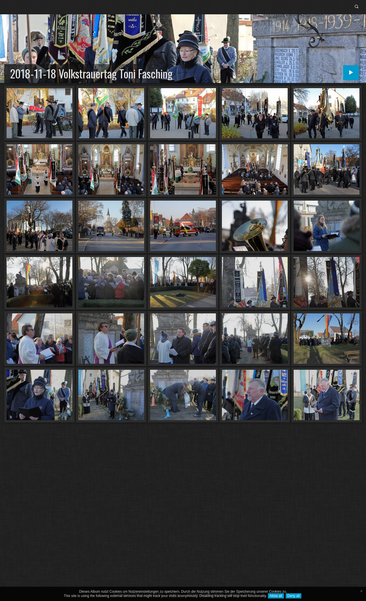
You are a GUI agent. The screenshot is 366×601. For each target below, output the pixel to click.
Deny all (293, 596)
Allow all (276, 596)
